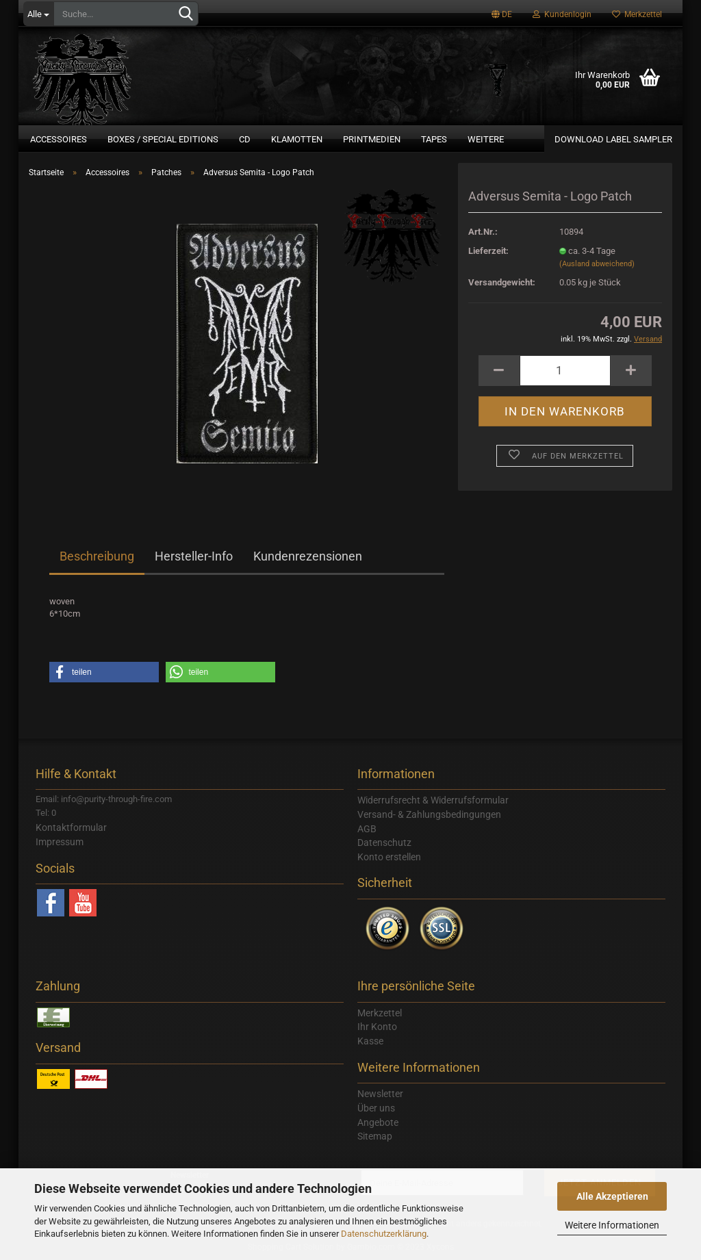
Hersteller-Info (194, 556)
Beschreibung (97, 556)
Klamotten (296, 139)
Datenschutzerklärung (383, 1234)
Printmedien (371, 139)
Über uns (376, 1108)
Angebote (377, 1122)
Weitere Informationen (612, 1225)
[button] (104, 672)
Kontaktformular (71, 827)
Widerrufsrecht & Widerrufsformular (433, 800)
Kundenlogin (562, 14)
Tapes (434, 139)
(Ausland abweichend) (597, 263)
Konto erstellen (389, 856)
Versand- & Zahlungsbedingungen (429, 814)
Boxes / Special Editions (162, 139)
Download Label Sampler (613, 139)
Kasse (370, 1041)
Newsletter (380, 1093)
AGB (367, 828)
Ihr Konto (377, 1026)
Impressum (60, 841)
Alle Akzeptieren (612, 1196)
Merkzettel (637, 14)
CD (245, 139)
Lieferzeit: (488, 251)
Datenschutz (384, 842)
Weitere (486, 139)
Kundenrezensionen (307, 556)
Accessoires (58, 139)
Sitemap (374, 1136)
